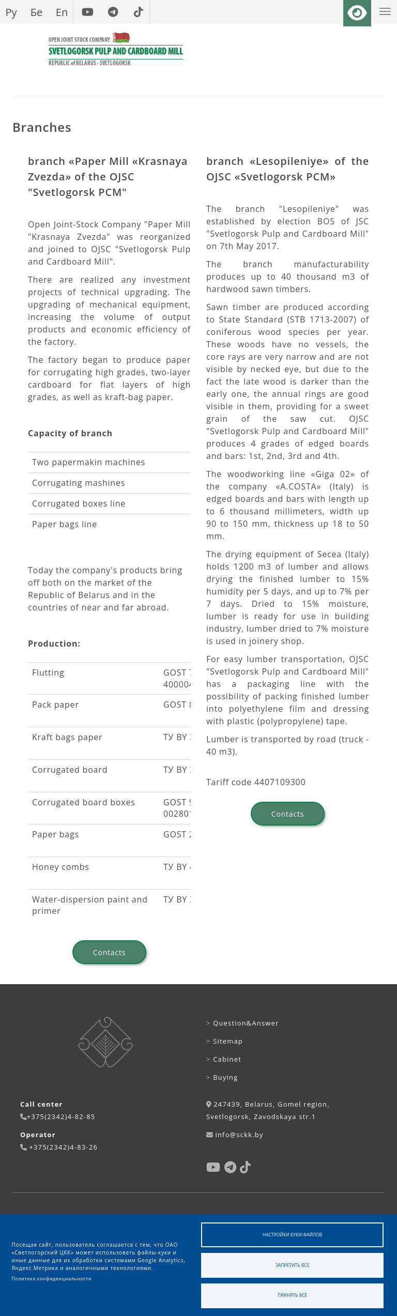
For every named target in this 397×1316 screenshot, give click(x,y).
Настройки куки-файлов (292, 1234)
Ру (11, 12)
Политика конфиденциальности (52, 1278)
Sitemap (224, 1041)
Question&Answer (242, 1023)
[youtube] (88, 12)
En (62, 12)
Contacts (109, 952)
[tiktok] (138, 12)
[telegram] (113, 12)
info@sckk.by (239, 1134)
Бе (36, 12)
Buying (222, 1077)
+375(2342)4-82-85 (61, 1116)
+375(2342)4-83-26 (63, 1147)
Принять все (292, 1295)
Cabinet (223, 1059)
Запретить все (292, 1265)
